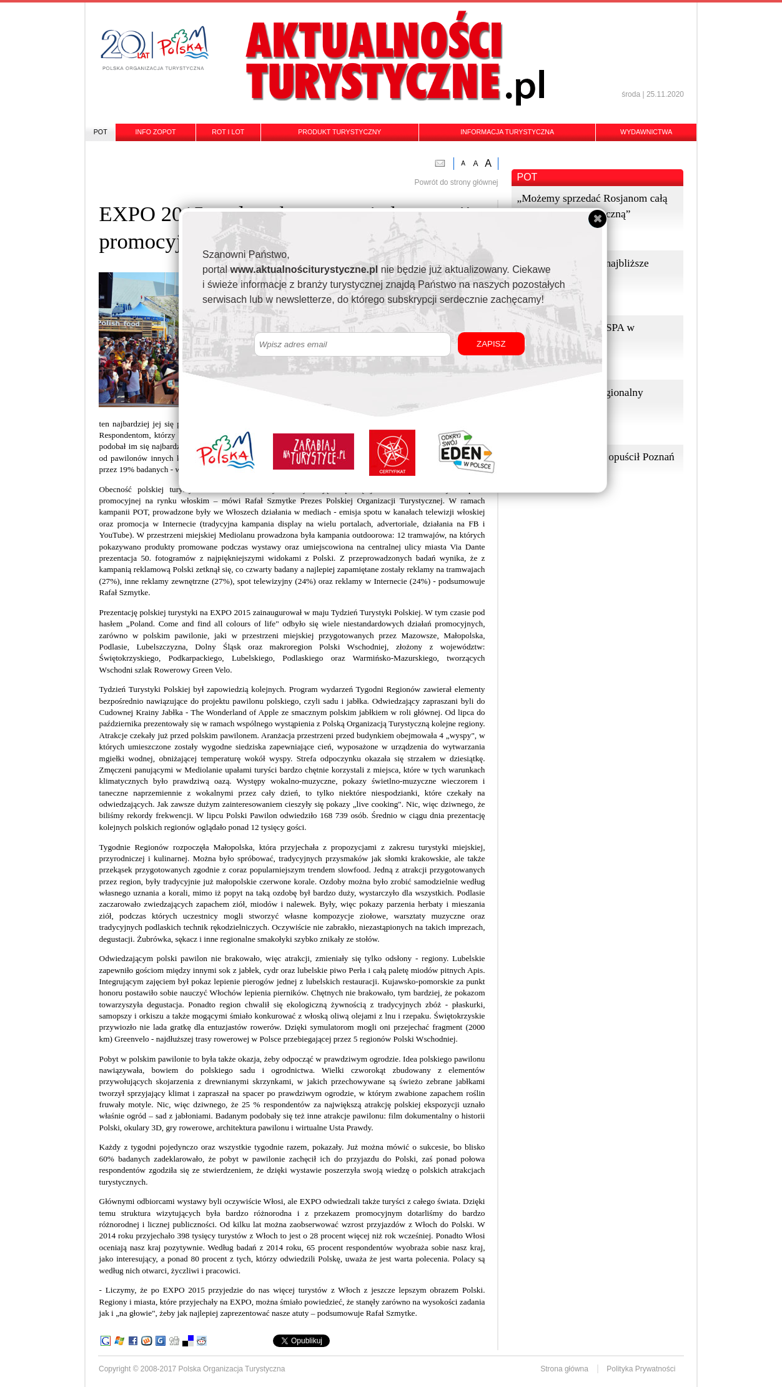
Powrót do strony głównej (456, 182)
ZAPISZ (491, 343)
